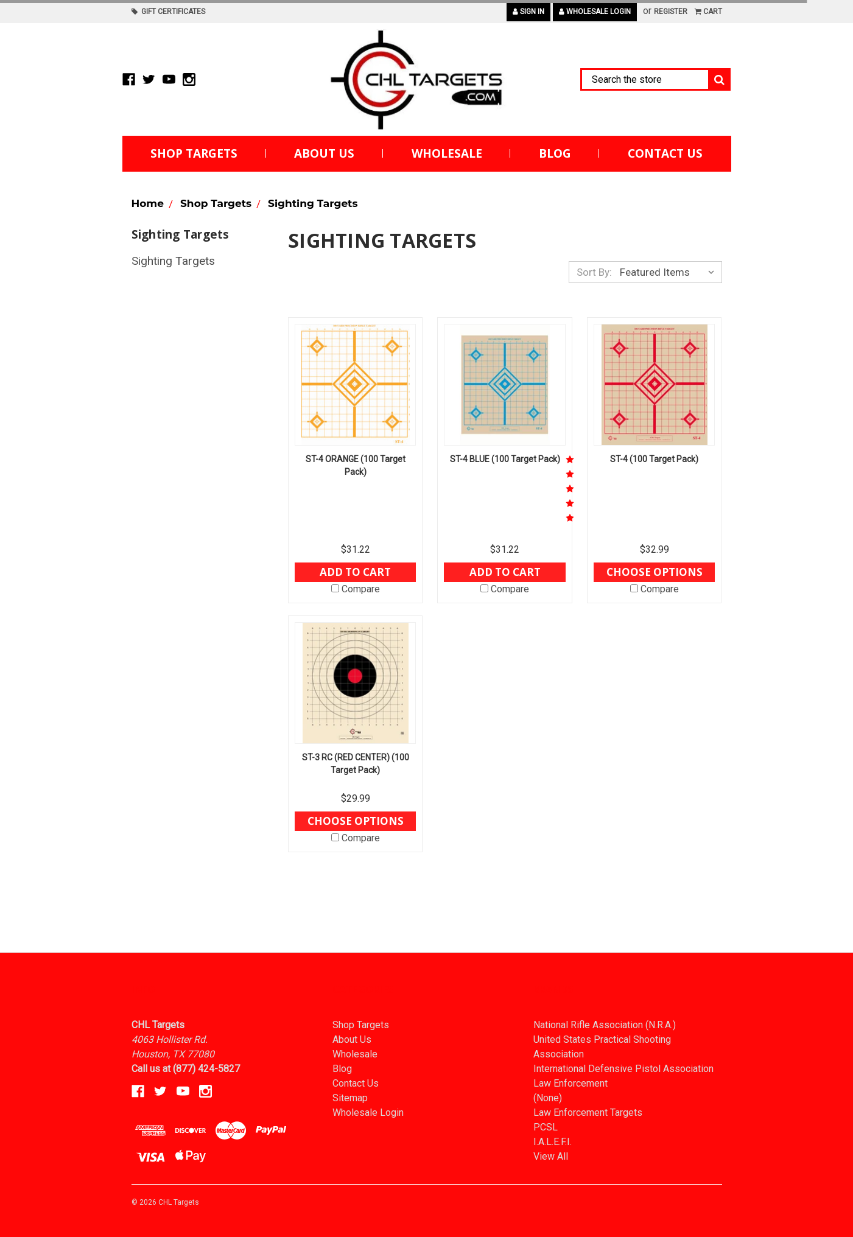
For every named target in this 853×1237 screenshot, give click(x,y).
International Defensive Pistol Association (623, 1068)
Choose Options (654, 572)
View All (550, 1156)
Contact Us (665, 153)
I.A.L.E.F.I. (552, 1142)
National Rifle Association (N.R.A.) (604, 1025)
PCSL (545, 1127)
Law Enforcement (570, 1083)
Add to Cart (355, 572)
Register (670, 11)
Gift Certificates (168, 11)
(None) (547, 1098)
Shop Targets (193, 153)
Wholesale (447, 153)
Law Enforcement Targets (587, 1112)
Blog (555, 153)
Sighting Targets (173, 261)
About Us (324, 153)
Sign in (528, 11)
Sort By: (594, 272)
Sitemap (350, 1098)
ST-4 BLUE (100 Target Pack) (505, 459)
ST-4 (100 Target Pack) (654, 459)
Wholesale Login (595, 11)
